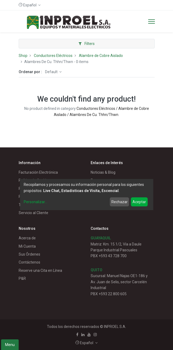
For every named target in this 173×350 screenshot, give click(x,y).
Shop (23, 55)
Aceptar (139, 202)
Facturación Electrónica (38, 172)
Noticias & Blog (103, 172)
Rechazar (119, 202)
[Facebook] (77, 334)
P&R (22, 278)
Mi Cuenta (27, 246)
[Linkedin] (83, 334)
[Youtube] (89, 334)
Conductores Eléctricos (53, 55)
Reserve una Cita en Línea (40, 270)
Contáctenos (29, 262)
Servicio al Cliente (33, 213)
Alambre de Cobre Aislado (101, 55)
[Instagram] (95, 334)
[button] (30, 5)
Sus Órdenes (29, 254)
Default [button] (51, 72)
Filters (87, 43)
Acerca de (27, 238)
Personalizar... (35, 202)
